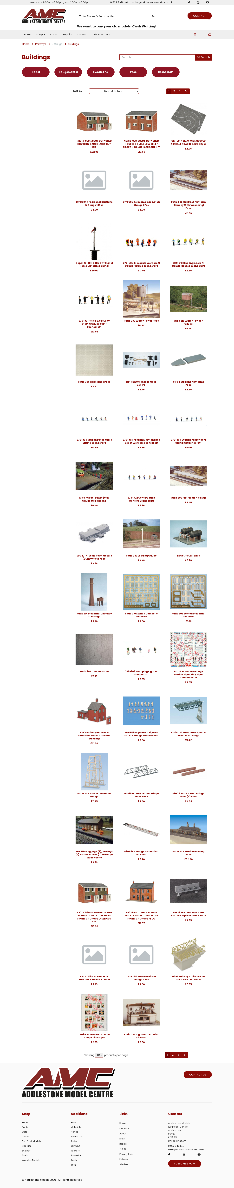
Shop (40, 34)
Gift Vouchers (101, 34)
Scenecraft (166, 72)
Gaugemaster (68, 72)
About (54, 34)
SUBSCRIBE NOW (184, 1163)
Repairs (67, 34)
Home (27, 34)
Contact (82, 34)
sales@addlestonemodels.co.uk (152, 2)
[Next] (186, 91)
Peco (133, 72)
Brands (28, 92)
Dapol (36, 72)
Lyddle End (100, 72)
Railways (40, 44)
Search (203, 57)
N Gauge (57, 44)
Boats (25, 1122)
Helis (73, 1122)
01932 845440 (119, 2)
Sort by (77, 91)
